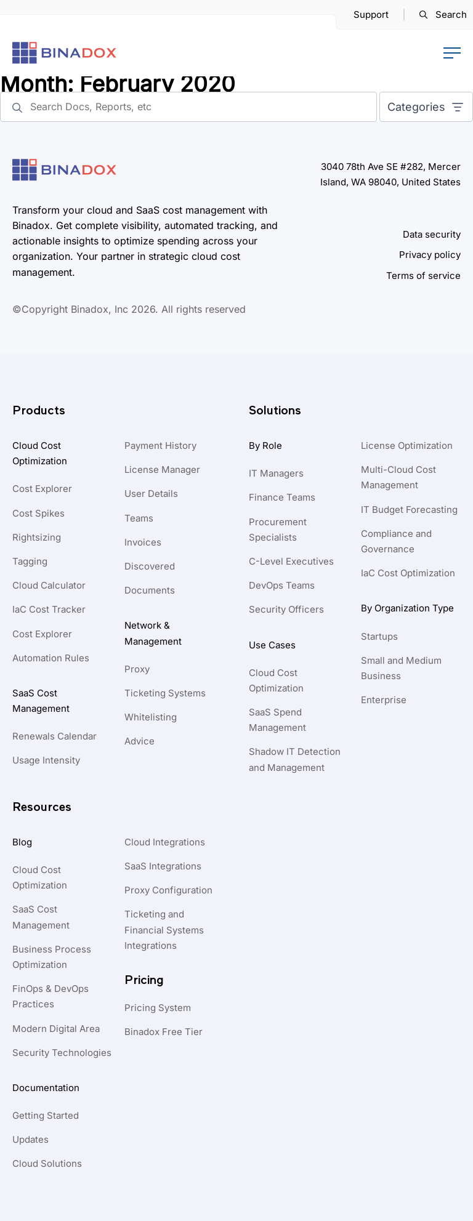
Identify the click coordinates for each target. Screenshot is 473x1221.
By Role (265, 445)
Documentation (45, 1088)
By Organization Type (407, 608)
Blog (22, 842)
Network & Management (153, 633)
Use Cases (272, 645)
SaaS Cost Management (41, 700)
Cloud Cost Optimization (39, 453)
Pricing (144, 980)
